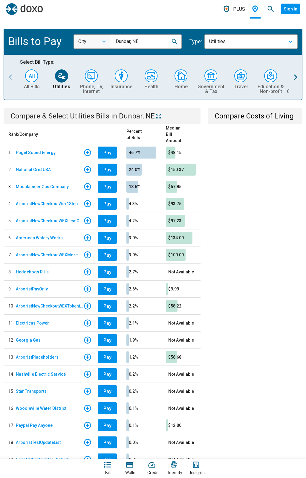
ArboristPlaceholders (37, 357)
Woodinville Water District (41, 408)
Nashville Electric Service (41, 374)
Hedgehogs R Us (32, 272)
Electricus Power (32, 323)
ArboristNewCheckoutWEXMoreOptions (49, 254)
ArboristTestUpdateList (38, 442)
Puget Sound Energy (36, 152)
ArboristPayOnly (32, 289)
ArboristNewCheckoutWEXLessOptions (49, 220)
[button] (174, 41)
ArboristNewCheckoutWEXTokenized (49, 306)
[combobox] (92, 41)
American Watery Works (39, 237)
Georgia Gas (28, 340)
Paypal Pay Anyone (34, 425)
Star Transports (31, 391)
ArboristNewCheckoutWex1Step (47, 203)
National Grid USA (33, 169)
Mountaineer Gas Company (42, 186)
